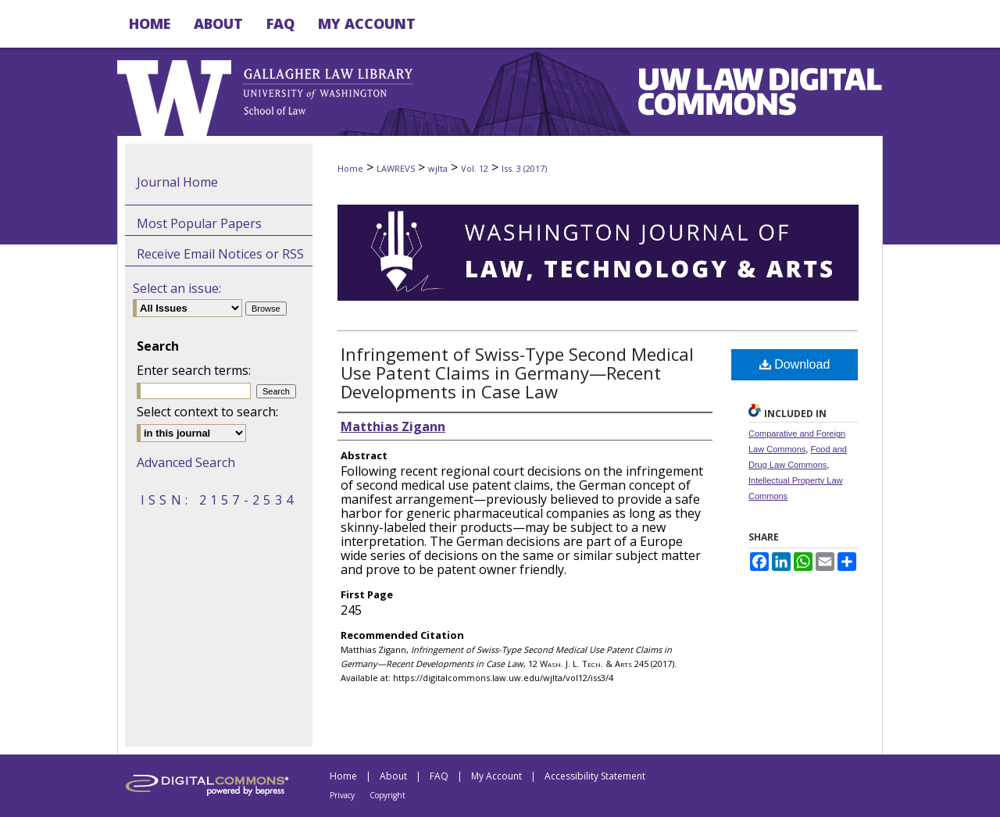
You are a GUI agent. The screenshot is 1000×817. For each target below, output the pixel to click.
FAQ (439, 776)
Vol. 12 (474, 168)
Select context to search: (207, 411)
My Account (496, 776)
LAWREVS (396, 168)
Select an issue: (177, 288)
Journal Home (177, 182)
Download (794, 364)
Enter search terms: (194, 370)
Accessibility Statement (595, 776)
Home (350, 168)
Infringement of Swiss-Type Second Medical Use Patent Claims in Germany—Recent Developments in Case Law (517, 372)
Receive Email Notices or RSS (220, 253)
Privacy (342, 795)
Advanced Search (186, 462)
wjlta (438, 168)
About (393, 776)
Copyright (387, 795)
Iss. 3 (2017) (524, 168)
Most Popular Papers (199, 223)
